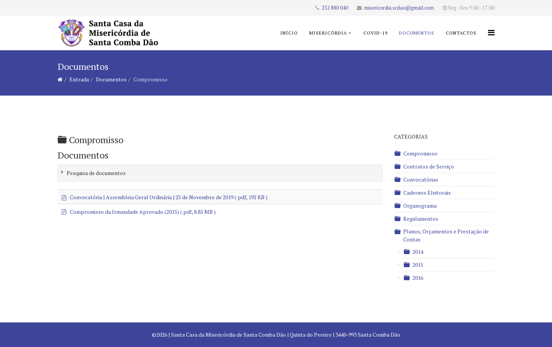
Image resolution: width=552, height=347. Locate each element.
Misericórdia (328, 33)
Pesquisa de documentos (96, 173)
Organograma (420, 205)
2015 (417, 264)
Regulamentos (420, 218)
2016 (417, 277)
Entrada (79, 79)
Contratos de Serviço (428, 166)
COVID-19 (375, 33)
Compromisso (420, 153)
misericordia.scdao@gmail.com (399, 8)
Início (289, 33)
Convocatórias (420, 179)
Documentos (416, 33)
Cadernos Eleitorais (427, 192)
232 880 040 (335, 8)
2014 (417, 251)
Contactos (461, 33)
